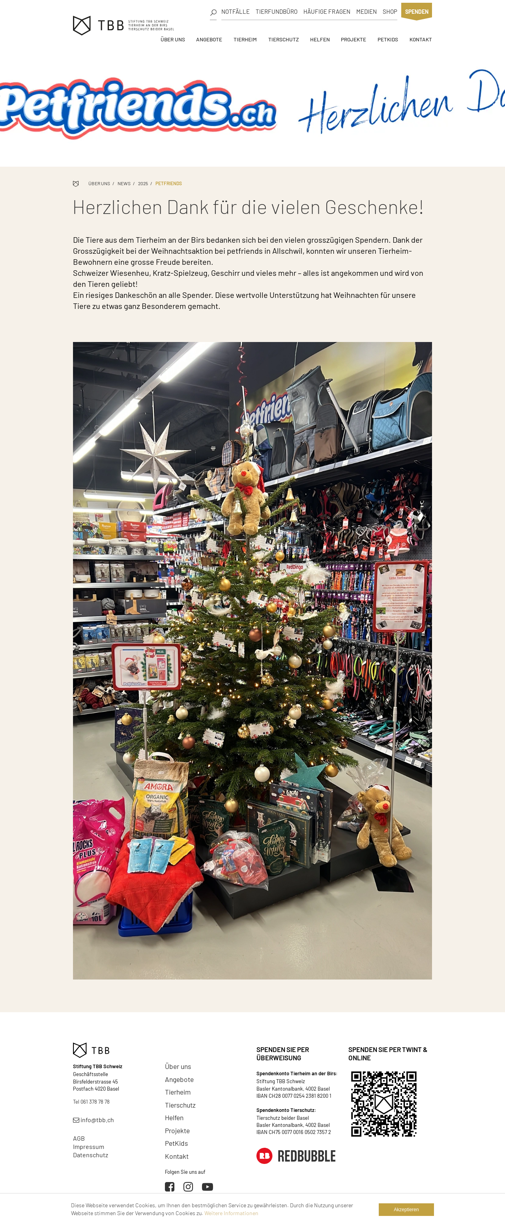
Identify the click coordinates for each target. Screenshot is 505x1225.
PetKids (388, 39)
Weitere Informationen (231, 1213)
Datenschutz (90, 1154)
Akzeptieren (406, 1209)
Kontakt (421, 39)
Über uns (173, 39)
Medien (366, 11)
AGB (79, 1138)
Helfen (320, 39)
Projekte (353, 39)
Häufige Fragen (326, 11)
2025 (143, 183)
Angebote (209, 39)
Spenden (416, 11)
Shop (390, 11)
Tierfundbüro (276, 11)
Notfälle (235, 11)
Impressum (88, 1146)
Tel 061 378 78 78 (91, 1102)
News (124, 183)
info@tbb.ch (93, 1119)
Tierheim (245, 39)
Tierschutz (283, 39)
